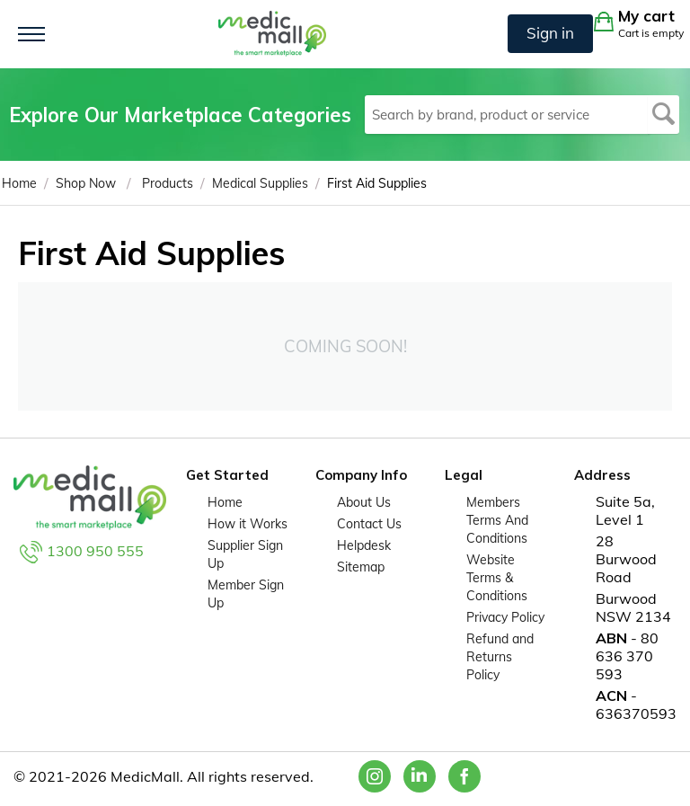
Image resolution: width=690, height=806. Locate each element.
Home (225, 502)
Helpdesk (364, 545)
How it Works (248, 524)
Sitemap (361, 567)
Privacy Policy (505, 617)
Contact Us (369, 524)
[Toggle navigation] (31, 34)
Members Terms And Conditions (497, 520)
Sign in (550, 32)
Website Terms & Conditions (496, 578)
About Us (364, 502)
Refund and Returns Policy (500, 657)
